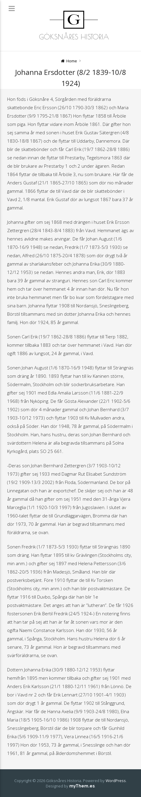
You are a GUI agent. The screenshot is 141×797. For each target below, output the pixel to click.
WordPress (116, 780)
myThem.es (82, 786)
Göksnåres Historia (74, 37)
